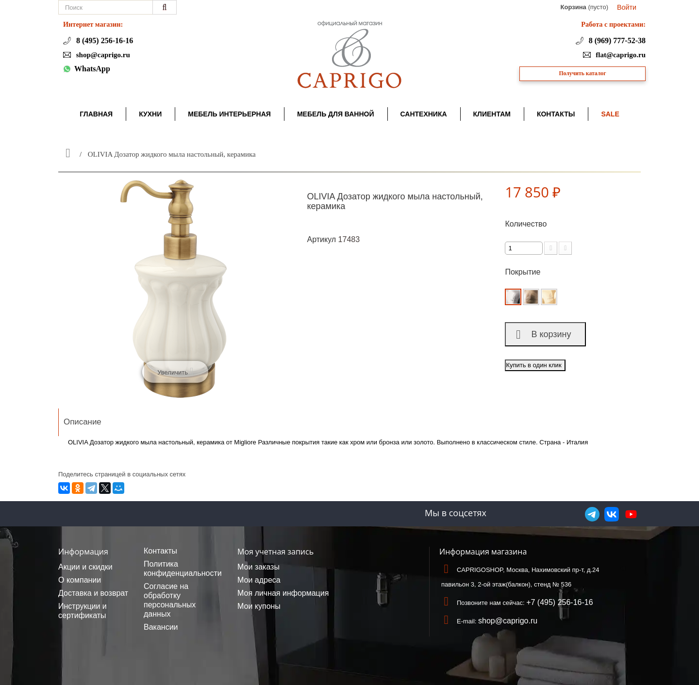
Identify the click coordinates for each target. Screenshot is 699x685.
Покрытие (523, 272)
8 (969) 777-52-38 (616, 40)
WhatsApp (92, 69)
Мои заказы (258, 567)
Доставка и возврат (93, 593)
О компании (79, 580)
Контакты (160, 551)
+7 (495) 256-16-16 (559, 602)
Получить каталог (582, 73)
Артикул (321, 239)
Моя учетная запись (275, 551)
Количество (526, 224)
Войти (626, 7)
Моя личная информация (283, 593)
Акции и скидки (85, 567)
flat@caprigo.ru (620, 55)
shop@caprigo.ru (102, 55)
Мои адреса (259, 580)
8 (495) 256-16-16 (103, 40)
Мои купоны (259, 606)
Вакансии (161, 627)
